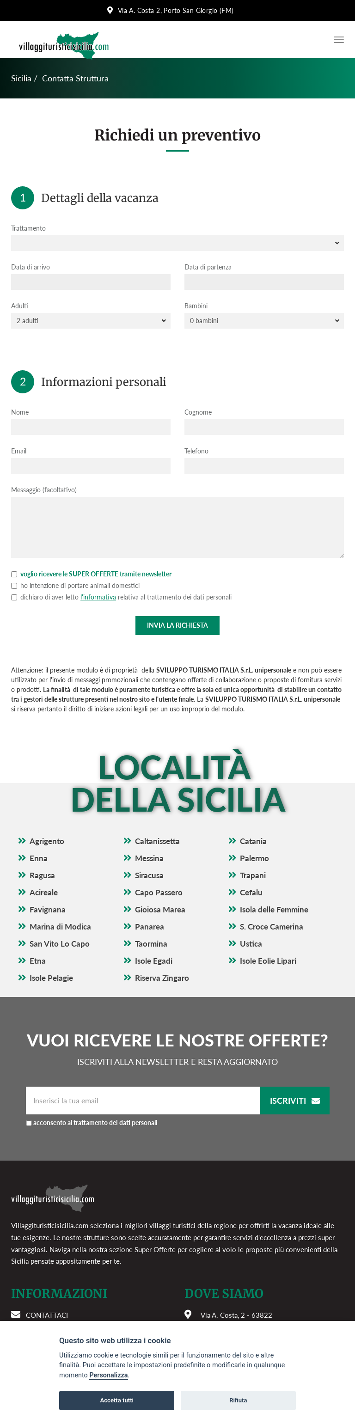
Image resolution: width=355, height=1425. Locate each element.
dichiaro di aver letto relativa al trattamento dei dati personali (121, 597)
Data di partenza (208, 267)
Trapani (253, 875)
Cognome (198, 412)
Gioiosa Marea (160, 909)
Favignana (48, 909)
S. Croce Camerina (271, 926)
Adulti (19, 306)
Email (18, 451)
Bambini (196, 306)
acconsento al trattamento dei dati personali (95, 1122)
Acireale (44, 892)
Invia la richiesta (177, 625)
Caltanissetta (157, 841)
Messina (149, 858)
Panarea (149, 926)
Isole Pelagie (51, 978)
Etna (38, 961)
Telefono (196, 451)
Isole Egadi (153, 961)
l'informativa (98, 597)
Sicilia (21, 78)
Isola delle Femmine (274, 909)
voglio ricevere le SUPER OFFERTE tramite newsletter (91, 574)
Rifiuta (238, 1400)
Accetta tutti (117, 1400)
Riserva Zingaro (162, 978)
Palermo (254, 858)
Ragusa (42, 875)
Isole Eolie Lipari (268, 961)
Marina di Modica (60, 926)
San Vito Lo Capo (60, 943)
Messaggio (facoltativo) (44, 490)
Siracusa (149, 875)
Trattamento (28, 228)
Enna (39, 858)
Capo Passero (159, 892)
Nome (20, 412)
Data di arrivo (30, 267)
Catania (253, 841)
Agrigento (47, 841)
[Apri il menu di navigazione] (336, 39)
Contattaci (47, 1315)
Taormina (151, 943)
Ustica (251, 943)
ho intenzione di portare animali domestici (75, 585)
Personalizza (108, 1375)
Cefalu (251, 892)
